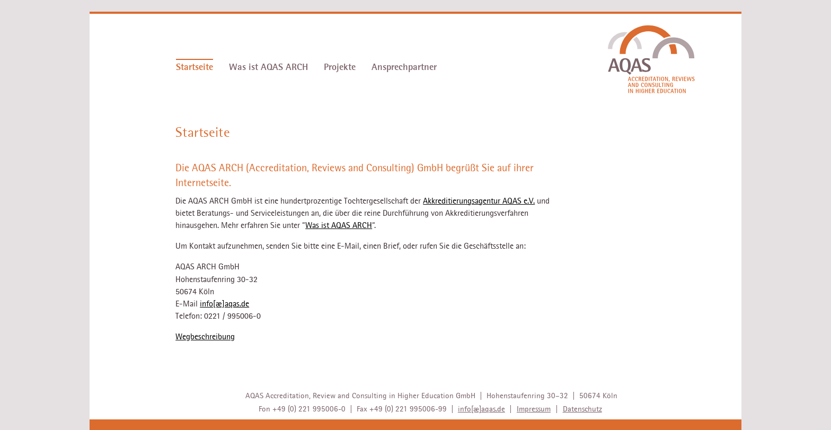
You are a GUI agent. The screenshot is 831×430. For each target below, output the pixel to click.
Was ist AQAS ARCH (268, 67)
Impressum (534, 409)
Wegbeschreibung (205, 336)
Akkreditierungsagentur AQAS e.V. (479, 201)
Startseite (194, 67)
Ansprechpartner (404, 67)
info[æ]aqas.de (224, 304)
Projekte (340, 67)
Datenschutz (582, 409)
